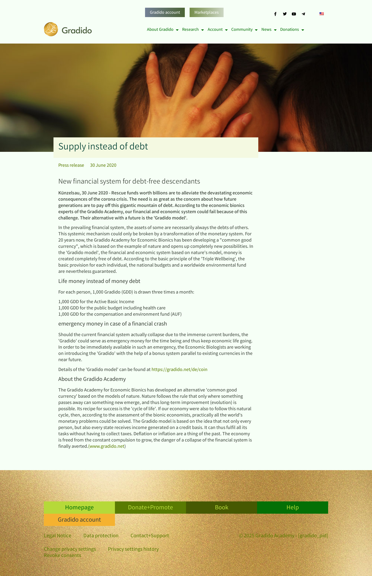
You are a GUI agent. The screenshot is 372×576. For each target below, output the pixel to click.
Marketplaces (206, 13)
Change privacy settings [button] (70, 549)
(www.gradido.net (106, 446)
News (269, 29)
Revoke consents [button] (62, 556)
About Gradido (163, 29)
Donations (292, 29)
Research (193, 29)
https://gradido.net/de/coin (179, 369)
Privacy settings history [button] (133, 549)
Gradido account (165, 13)
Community (244, 29)
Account (218, 29)
